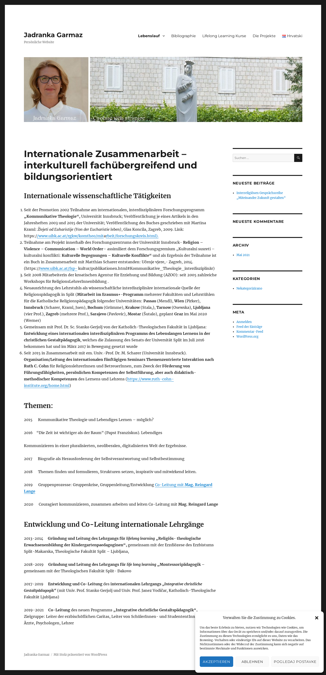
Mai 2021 (243, 255)
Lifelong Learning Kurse (224, 36)
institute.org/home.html (46, 385)
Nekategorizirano (249, 288)
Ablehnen (252, 661)
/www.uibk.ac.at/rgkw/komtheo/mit (70, 236)
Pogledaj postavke (295, 661)
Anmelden (244, 322)
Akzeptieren (216, 661)
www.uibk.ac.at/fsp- (58, 268)
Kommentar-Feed (249, 332)
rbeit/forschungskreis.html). (132, 236)
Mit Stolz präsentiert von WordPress (80, 655)
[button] (316, 618)
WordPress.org (247, 337)
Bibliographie (183, 36)
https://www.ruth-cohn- (150, 379)
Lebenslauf (149, 36)
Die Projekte (264, 36)
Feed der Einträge (249, 327)
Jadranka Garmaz (53, 35)
